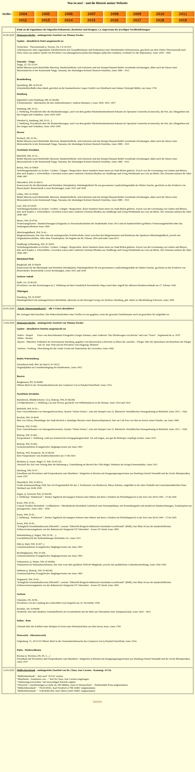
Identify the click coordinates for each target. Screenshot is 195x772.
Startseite (97, 701)
